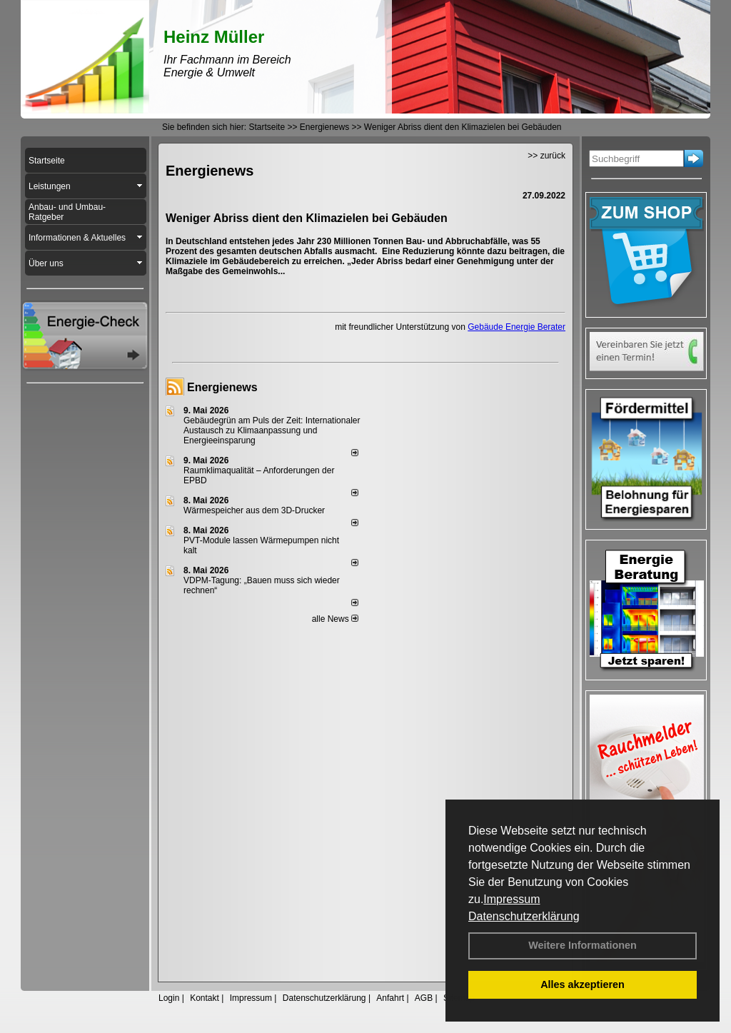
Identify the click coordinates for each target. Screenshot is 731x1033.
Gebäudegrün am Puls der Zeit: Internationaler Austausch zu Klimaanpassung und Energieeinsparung (271, 430)
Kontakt (204, 998)
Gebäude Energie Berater (516, 327)
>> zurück (546, 156)
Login (168, 998)
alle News (335, 619)
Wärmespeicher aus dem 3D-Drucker (254, 510)
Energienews (222, 387)
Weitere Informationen (582, 945)
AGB (424, 998)
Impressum (511, 899)
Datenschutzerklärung (524, 916)
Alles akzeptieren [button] (582, 984)
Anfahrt (390, 998)
